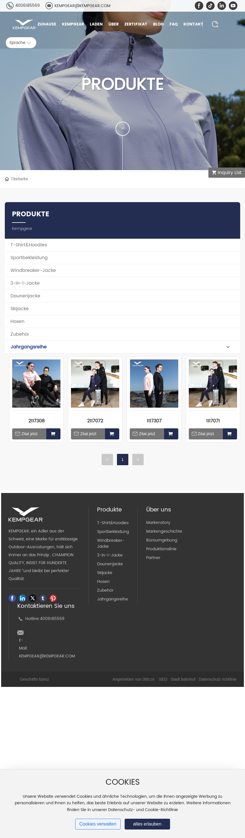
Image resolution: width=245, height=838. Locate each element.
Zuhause (46, 24)
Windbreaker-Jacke (110, 543)
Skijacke (104, 573)
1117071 (213, 421)
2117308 (36, 421)
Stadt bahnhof (183, 679)
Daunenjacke (110, 564)
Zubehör (105, 590)
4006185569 (27, 5)
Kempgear (73, 24)
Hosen (103, 581)
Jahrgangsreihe (112, 599)
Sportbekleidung (113, 531)
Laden (96, 24)
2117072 (95, 421)
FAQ (173, 24)
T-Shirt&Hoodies (113, 523)
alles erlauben (147, 824)
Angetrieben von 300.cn (133, 679)
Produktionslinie (161, 549)
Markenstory (158, 522)
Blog (158, 24)
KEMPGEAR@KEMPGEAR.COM (82, 6)
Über (113, 24)
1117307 (154, 421)
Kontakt (193, 24)
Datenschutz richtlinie (217, 679)
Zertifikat (135, 24)
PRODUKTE (122, 84)
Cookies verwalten (97, 824)
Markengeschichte (164, 531)
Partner (153, 558)
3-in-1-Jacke (110, 555)
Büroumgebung (161, 540)
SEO (163, 679)
